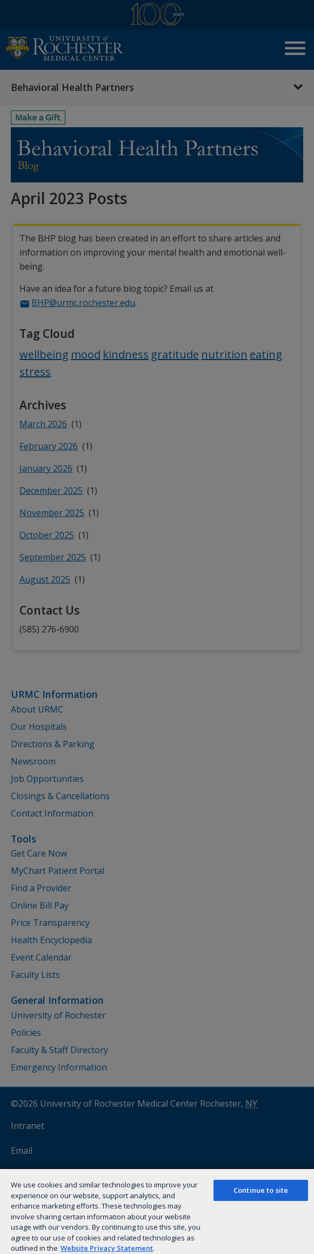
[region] (157, 1211)
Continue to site (260, 1190)
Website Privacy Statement (107, 1248)
